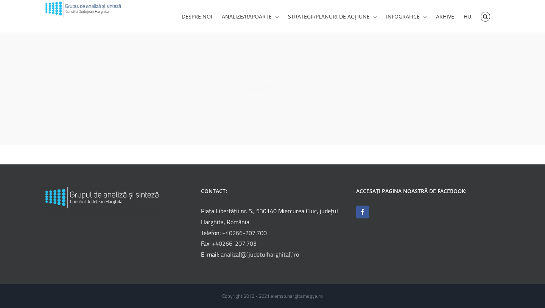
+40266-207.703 (234, 245)
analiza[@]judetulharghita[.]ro (260, 256)
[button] (485, 16)
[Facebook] (362, 214)
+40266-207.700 (244, 235)
